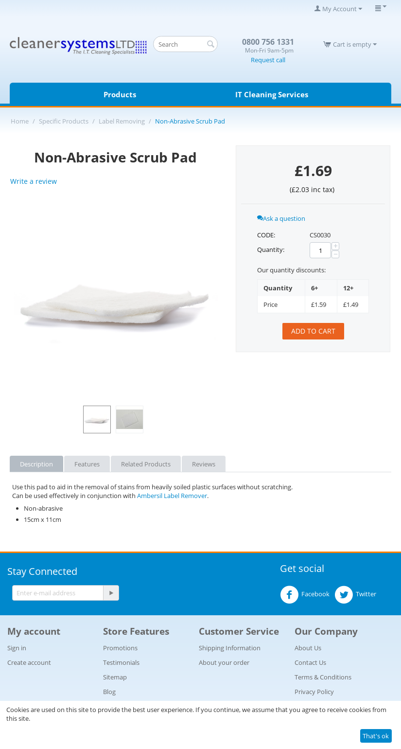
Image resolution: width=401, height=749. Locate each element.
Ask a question (281, 218)
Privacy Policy (314, 691)
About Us (308, 647)
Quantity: (270, 249)
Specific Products (63, 121)
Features (87, 464)
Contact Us (310, 662)
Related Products (146, 464)
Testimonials (121, 662)
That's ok (376, 735)
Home (20, 121)
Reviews (203, 464)
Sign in (16, 647)
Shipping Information (230, 647)
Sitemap (115, 677)
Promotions (120, 647)
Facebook (305, 595)
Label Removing (122, 121)
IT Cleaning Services (271, 94)
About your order (224, 662)
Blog (109, 691)
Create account (29, 662)
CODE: (266, 235)
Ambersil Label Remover (172, 495)
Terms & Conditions (323, 677)
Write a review (33, 181)
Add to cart (313, 331)
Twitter (355, 595)
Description (36, 464)
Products (120, 94)
